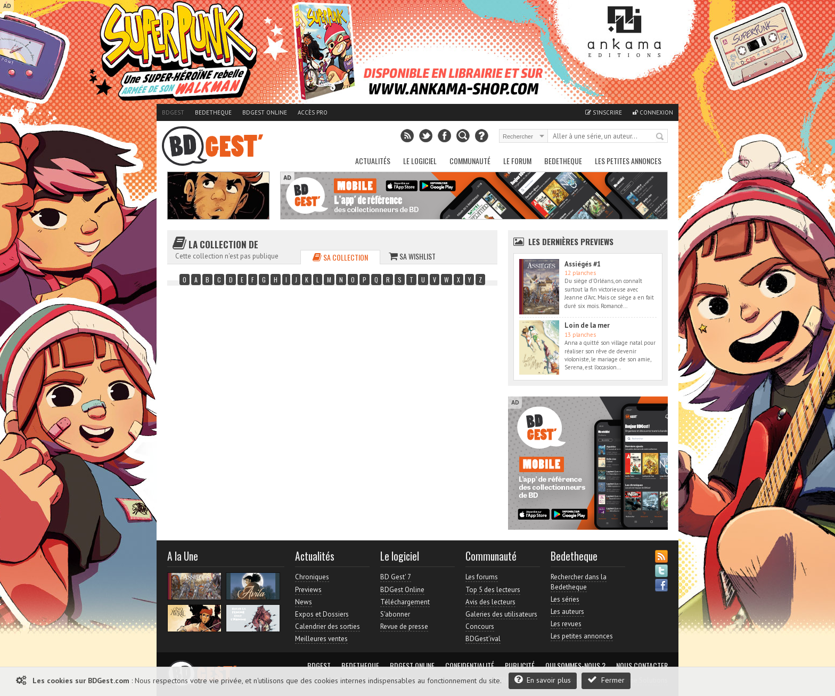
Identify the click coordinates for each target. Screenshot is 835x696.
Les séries (565, 599)
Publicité (520, 665)
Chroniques (312, 576)
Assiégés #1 (582, 264)
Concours (479, 626)
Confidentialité (469, 665)
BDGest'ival (483, 638)
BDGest (173, 112)
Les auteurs (567, 611)
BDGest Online (264, 112)
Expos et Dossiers (322, 614)
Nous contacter (642, 665)
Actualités (372, 160)
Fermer (606, 680)
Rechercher (660, 137)
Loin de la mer (587, 325)
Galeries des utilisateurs (501, 614)
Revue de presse (404, 626)
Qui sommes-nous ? (575, 665)
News (303, 601)
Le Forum (517, 160)
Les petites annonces (628, 160)
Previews (308, 589)
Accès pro (313, 112)
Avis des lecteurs (490, 601)
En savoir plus (542, 680)
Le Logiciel (420, 160)
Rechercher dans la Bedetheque (579, 581)
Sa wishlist (412, 256)
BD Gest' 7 (395, 576)
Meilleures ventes (321, 638)
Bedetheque (213, 112)
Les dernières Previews (570, 241)
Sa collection (340, 257)
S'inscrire (603, 112)
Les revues (566, 623)
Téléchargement (405, 601)
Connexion (653, 112)
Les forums (481, 576)
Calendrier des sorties (327, 626)
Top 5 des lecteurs (492, 589)
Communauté (469, 160)
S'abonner (395, 614)
